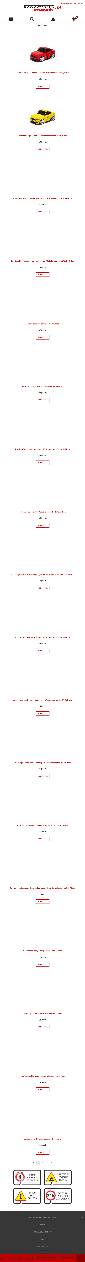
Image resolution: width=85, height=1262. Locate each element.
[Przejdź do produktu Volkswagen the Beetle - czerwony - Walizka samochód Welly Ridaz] (42, 680)
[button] (10, 19)
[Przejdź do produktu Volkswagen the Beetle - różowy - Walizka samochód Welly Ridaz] (42, 743)
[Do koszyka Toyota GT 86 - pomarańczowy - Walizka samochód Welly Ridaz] (42, 463)
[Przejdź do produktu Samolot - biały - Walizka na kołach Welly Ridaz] (42, 367)
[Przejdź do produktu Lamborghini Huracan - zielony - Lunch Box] (42, 1119)
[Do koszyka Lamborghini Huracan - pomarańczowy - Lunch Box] (42, 1089)
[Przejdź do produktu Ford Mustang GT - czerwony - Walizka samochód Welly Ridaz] (42, 53)
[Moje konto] (53, 19)
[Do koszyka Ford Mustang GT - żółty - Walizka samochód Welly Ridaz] (42, 149)
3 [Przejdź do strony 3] (47, 1162)
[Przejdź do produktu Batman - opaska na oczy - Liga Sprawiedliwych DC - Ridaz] (42, 806)
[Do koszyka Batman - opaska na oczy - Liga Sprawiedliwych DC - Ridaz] (42, 839)
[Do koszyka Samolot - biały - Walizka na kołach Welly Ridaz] (42, 400)
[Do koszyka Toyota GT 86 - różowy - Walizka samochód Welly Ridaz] (42, 525)
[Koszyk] (74, 19)
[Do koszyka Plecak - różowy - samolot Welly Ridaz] (42, 337)
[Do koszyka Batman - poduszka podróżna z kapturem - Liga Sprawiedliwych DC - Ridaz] (42, 901)
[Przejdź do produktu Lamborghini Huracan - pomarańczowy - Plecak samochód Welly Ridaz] (42, 179)
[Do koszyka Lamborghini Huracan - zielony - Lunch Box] (42, 1152)
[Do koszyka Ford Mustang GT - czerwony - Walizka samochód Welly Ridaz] (42, 86)
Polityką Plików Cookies (66, 1257)
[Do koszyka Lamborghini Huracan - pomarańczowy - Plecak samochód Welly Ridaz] (42, 212)
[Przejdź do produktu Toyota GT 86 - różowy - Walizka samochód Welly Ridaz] (42, 492)
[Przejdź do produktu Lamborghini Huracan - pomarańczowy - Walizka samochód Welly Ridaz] (42, 241)
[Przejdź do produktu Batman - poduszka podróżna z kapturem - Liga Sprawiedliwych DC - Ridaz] (42, 868)
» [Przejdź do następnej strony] (51, 1162)
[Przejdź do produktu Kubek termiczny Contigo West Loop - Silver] (42, 931)
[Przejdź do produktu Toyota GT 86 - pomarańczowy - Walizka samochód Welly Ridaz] (42, 429)
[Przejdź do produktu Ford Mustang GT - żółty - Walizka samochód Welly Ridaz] (42, 116)
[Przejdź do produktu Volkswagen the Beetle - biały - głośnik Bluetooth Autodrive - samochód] (42, 555)
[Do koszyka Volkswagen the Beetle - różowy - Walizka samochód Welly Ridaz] (42, 776)
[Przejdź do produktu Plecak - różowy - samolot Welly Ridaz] (42, 304)
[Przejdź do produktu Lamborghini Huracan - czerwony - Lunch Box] (42, 994)
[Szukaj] (32, 19)
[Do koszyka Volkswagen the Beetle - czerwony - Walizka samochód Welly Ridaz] (42, 713)
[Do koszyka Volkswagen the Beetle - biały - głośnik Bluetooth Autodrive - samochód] (42, 588)
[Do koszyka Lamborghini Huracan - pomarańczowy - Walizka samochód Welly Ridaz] (42, 274)
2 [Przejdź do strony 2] (42, 1162)
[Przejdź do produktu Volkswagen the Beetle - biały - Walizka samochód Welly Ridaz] (42, 618)
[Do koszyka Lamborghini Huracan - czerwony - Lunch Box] (42, 1027)
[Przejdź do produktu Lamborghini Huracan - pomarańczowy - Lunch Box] (42, 1056)
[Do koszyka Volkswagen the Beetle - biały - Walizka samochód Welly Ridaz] (42, 651)
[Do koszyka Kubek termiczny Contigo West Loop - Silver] (42, 964)
